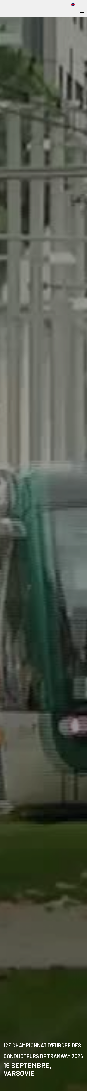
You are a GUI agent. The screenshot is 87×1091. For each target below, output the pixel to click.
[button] (82, 12)
